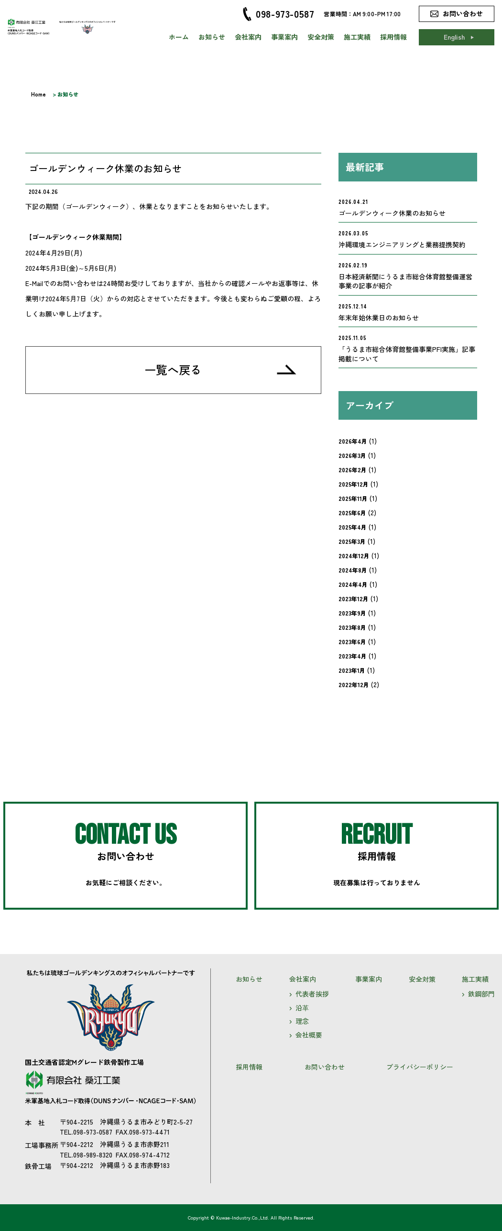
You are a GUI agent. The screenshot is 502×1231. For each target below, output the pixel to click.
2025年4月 (352, 527)
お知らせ (211, 37)
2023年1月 (351, 670)
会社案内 (248, 37)
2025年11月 (353, 498)
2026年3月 (352, 455)
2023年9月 (352, 613)
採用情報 (393, 37)
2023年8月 (352, 627)
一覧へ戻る (173, 369)
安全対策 (320, 37)
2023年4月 (352, 656)
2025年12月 (353, 484)
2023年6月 (352, 641)
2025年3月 (352, 541)
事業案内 (284, 37)
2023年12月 (353, 598)
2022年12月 (353, 684)
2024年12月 (354, 556)
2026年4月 (352, 441)
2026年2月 (352, 470)
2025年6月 (352, 513)
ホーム (179, 37)
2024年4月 (353, 584)
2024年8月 (352, 570)
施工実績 (357, 37)
